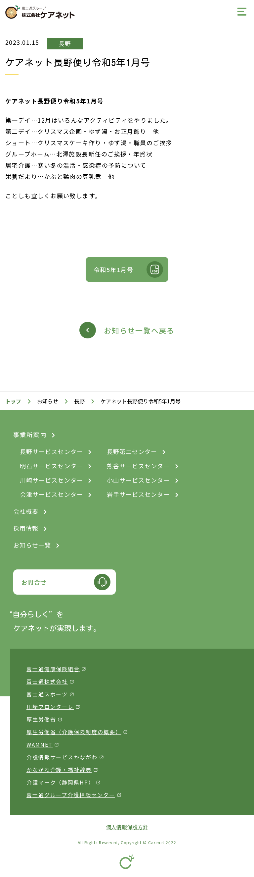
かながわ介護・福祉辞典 (59, 770)
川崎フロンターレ (50, 707)
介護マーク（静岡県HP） (60, 782)
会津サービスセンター (51, 494)
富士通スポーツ (47, 694)
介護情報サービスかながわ (62, 757)
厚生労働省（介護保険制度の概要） (73, 732)
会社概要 (25, 511)
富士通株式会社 (47, 681)
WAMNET (39, 744)
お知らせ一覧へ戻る (139, 330)
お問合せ (34, 582)
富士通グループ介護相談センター (70, 795)
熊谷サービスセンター (138, 465)
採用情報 (25, 528)
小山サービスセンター (138, 480)
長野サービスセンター (51, 451)
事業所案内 (30, 434)
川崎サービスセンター (51, 480)
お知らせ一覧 (32, 545)
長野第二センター (132, 451)
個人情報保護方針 (127, 827)
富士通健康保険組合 (53, 669)
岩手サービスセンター (138, 494)
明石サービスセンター (51, 465)
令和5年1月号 (113, 269)
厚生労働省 (41, 719)
